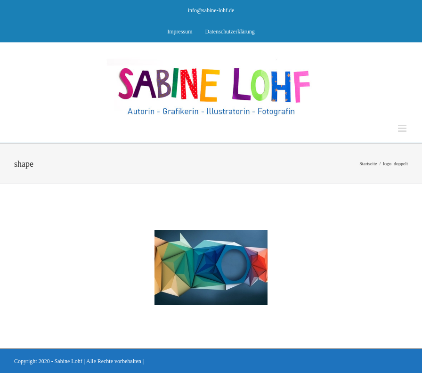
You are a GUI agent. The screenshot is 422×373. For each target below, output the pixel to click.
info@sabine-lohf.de (211, 10)
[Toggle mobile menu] (403, 128)
